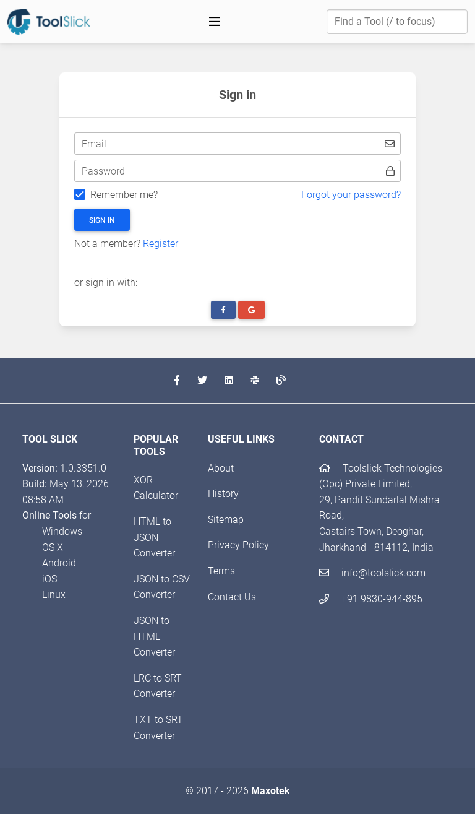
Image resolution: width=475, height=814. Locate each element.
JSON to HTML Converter (154, 636)
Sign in (102, 220)
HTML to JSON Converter (154, 537)
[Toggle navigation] (215, 21)
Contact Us (232, 597)
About (221, 468)
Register (160, 243)
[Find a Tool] (397, 21)
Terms (221, 571)
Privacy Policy (238, 545)
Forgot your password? (351, 195)
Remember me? (124, 195)
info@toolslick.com (372, 573)
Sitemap (226, 520)
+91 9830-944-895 (370, 599)
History (223, 494)
